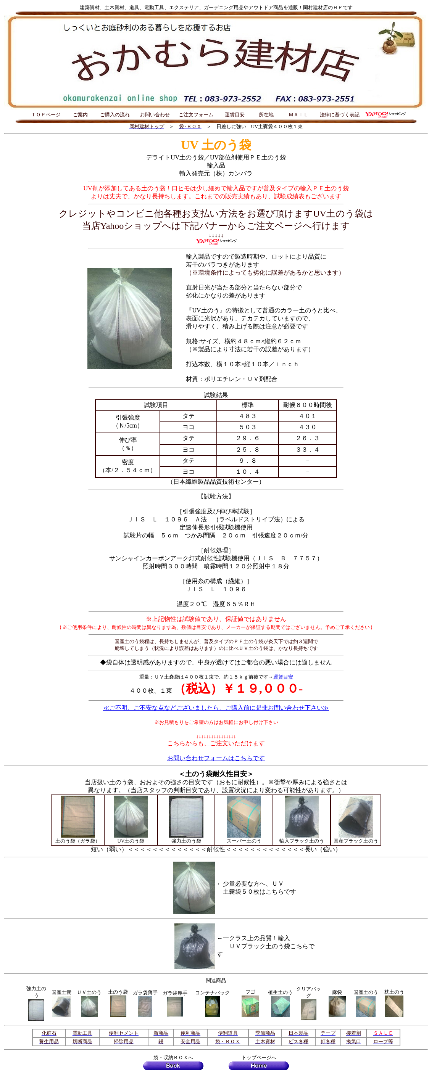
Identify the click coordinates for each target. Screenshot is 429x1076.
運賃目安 (283, 677)
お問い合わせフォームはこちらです (216, 758)
